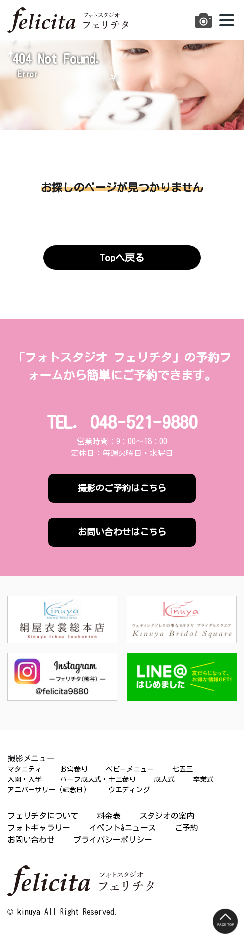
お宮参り (74, 769)
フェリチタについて (42, 816)
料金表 (109, 816)
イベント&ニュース (122, 828)
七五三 (182, 769)
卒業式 (203, 779)
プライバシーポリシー (112, 839)
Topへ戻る (122, 257)
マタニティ (24, 769)
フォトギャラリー (38, 828)
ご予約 (186, 828)
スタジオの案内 (166, 816)
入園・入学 (24, 779)
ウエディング (129, 789)
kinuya (28, 912)
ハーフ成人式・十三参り (98, 779)
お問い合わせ (31, 839)
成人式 (164, 779)
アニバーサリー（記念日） (48, 789)
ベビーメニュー (130, 769)
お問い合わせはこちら (122, 531)
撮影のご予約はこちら (122, 488)
